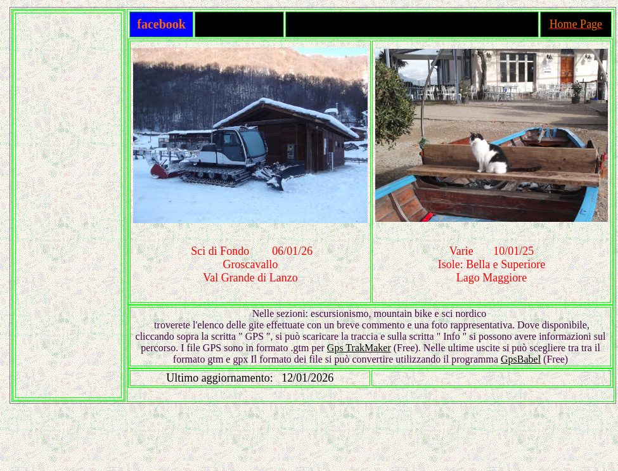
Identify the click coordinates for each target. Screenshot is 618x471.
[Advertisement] (68, 205)
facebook (161, 24)
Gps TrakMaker (359, 347)
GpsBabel (521, 359)
